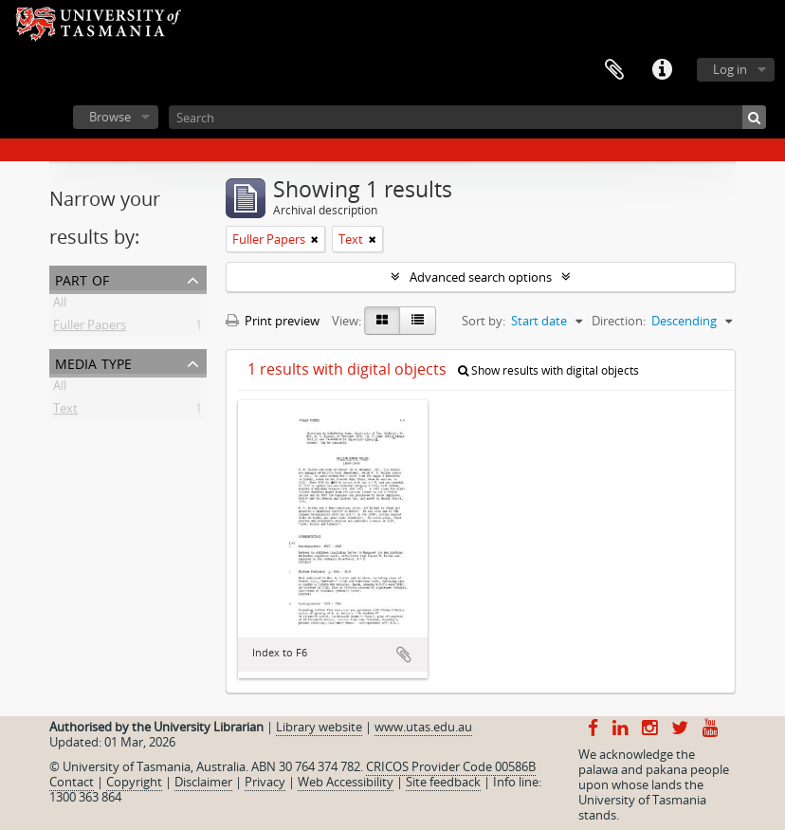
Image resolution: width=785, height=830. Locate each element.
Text (65, 411)
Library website (319, 726)
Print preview (272, 320)
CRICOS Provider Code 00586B (451, 766)
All (59, 305)
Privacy (265, 781)
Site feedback (443, 781)
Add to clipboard (403, 654)
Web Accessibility (345, 781)
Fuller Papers (89, 328)
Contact (71, 781)
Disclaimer (203, 781)
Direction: (619, 320)
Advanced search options (481, 277)
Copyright (134, 781)
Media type (93, 362)
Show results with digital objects (548, 370)
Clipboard (614, 70)
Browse (110, 116)
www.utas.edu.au (423, 726)
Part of (82, 278)
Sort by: (483, 320)
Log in (730, 69)
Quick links (661, 70)
